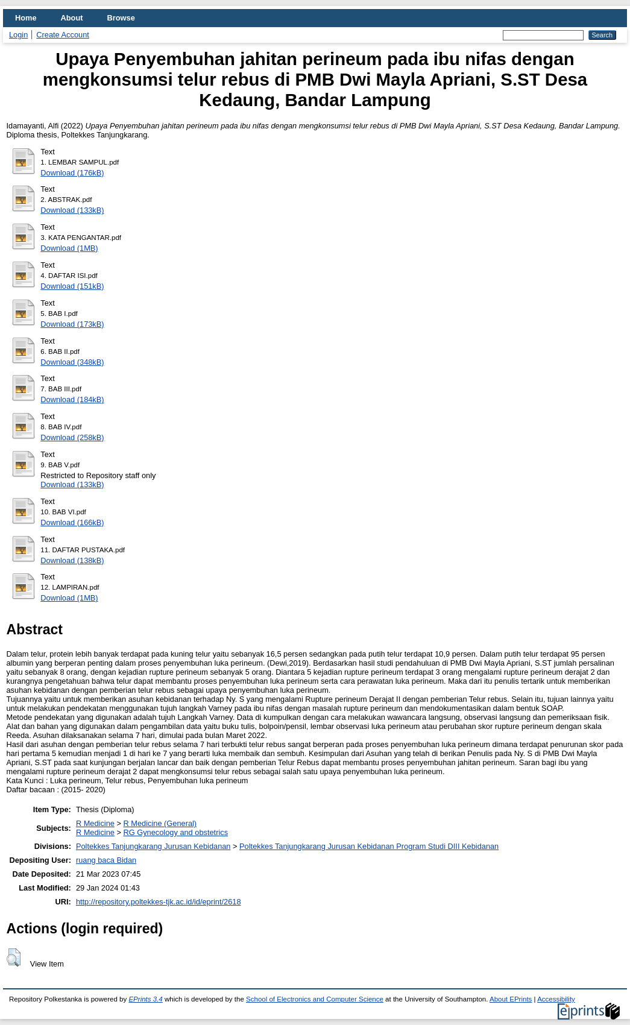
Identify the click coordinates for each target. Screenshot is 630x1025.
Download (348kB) (72, 362)
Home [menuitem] (26, 17)
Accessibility (556, 999)
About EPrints (511, 999)
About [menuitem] (72, 17)
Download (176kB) (72, 172)
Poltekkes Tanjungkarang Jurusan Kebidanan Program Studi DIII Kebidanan (369, 846)
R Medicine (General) (160, 823)
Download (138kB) (72, 560)
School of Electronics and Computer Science (314, 999)
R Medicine (95, 823)
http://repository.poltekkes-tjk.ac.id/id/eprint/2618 (158, 901)
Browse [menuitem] (121, 17)
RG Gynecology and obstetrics (176, 832)
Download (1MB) (69, 248)
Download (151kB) (72, 286)
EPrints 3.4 (145, 999)
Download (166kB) (72, 522)
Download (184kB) (72, 399)
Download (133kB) (72, 210)
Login (18, 34)
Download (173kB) (72, 324)
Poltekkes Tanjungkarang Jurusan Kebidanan (153, 846)
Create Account (62, 34)
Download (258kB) (72, 437)
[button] (13, 957)
